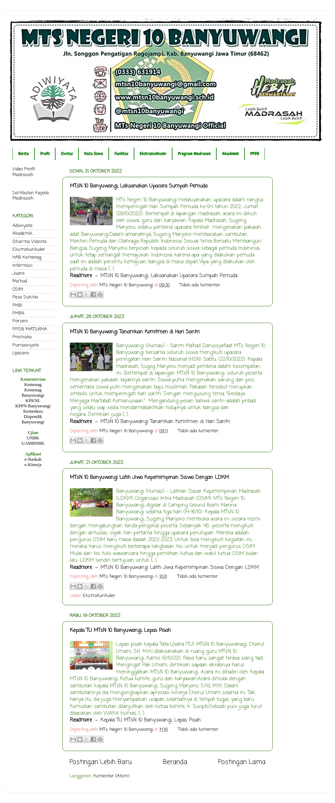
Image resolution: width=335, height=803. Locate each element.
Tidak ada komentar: (200, 285)
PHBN (18, 313)
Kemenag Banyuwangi (33, 392)
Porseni (20, 321)
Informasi (22, 265)
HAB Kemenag (26, 257)
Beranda (175, 762)
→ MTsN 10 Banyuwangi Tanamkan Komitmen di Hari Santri (150, 422)
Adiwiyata (22, 225)
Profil (45, 154)
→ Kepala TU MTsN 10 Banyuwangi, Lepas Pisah (135, 720)
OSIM (17, 289)
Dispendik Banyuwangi (33, 419)
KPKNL (33, 400)
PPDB (254, 154)
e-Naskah (33, 459)
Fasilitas (121, 154)
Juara (18, 273)
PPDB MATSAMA (29, 329)
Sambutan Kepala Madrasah (30, 196)
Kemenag (32, 384)
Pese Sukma (25, 297)
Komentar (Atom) (111, 776)
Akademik (230, 154)
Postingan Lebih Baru (100, 762)
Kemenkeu (33, 411)
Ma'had (19, 281)
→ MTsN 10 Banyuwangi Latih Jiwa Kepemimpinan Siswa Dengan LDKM (164, 567)
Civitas (67, 154)
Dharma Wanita (29, 241)
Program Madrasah (194, 154)
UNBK (33, 437)
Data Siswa (93, 154)
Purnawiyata (25, 345)
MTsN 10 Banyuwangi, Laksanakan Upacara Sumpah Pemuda (138, 186)
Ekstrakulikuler (153, 154)
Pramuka (22, 337)
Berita (23, 154)
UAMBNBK (32, 443)
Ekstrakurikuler (99, 595)
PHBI (17, 305)
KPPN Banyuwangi (33, 405)
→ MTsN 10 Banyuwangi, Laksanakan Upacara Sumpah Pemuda (153, 276)
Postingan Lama (242, 762)
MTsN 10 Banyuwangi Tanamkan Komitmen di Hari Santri (135, 332)
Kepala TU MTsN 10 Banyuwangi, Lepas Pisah (120, 630)
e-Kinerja (33, 464)
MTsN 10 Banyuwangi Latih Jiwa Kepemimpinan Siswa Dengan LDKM (149, 477)
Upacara (20, 353)
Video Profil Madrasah (23, 172)
